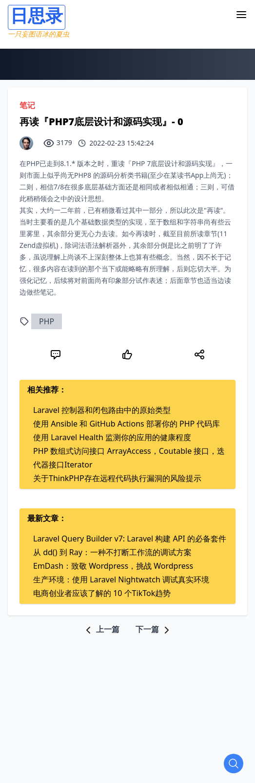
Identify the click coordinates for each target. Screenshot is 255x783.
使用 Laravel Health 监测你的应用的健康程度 (112, 437)
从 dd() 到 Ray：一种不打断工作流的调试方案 (112, 552)
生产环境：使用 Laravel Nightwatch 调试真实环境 (121, 579)
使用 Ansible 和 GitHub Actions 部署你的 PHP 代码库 (126, 423)
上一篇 (100, 629)
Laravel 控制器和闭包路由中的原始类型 (102, 410)
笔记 (27, 105)
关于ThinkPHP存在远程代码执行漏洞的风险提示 (117, 478)
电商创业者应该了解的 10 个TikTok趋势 (102, 593)
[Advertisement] (131, 704)
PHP (46, 321)
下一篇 (154, 629)
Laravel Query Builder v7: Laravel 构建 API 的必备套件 (129, 538)
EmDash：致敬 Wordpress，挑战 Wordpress (113, 565)
